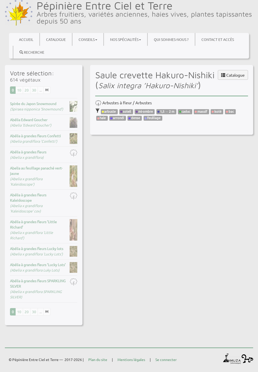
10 (19, 90)
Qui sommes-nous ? (171, 39)
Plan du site (97, 359)
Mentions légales (131, 359)
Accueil (26, 39)
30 (34, 90)
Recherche (31, 52)
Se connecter (166, 359)
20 (27, 90)
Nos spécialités (125, 39)
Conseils (88, 39)
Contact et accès (217, 39)
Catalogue (56, 39)
